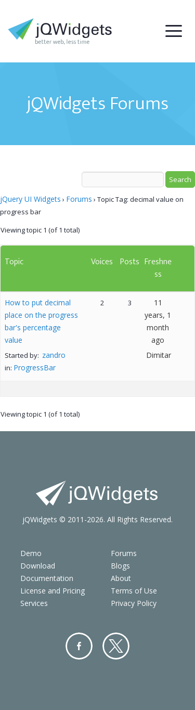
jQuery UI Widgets (30, 199)
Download (37, 566)
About (121, 578)
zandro (54, 355)
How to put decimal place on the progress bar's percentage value (41, 321)
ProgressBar (35, 367)
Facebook (79, 646)
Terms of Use (134, 591)
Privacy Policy (134, 603)
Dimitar (158, 355)
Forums (79, 199)
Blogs (120, 566)
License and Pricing (52, 591)
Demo (31, 553)
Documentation (46, 578)
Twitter (115, 646)
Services (34, 603)
